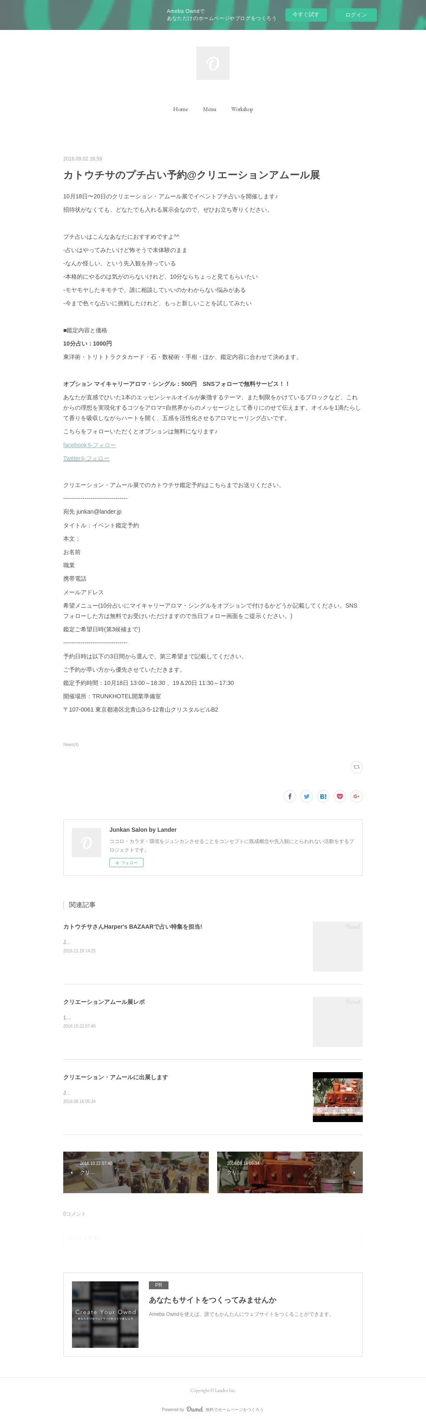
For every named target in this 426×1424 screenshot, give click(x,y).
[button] (180, 108)
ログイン (356, 15)
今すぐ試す (306, 14)
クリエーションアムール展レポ (104, 1002)
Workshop (242, 109)
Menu (209, 109)
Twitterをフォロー (86, 458)
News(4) (71, 744)
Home (180, 109)
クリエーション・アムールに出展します (115, 1077)
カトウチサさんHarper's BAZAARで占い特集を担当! (132, 926)
